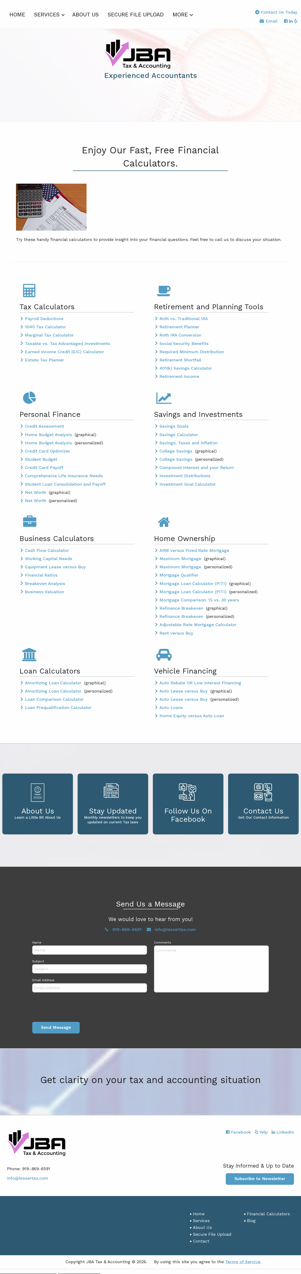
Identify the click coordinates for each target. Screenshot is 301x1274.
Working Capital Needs (48, 557)
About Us (85, 14)
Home (17, 14)
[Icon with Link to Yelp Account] (295, 21)
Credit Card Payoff (44, 466)
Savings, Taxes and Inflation (188, 441)
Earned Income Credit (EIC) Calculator (64, 351)
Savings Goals (174, 425)
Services (46, 14)
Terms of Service (242, 1261)
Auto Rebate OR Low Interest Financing (200, 682)
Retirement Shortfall (180, 359)
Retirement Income (179, 375)
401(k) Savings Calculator (185, 367)
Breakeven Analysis (45, 582)
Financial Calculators (268, 1213)
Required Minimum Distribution (191, 351)
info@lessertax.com (27, 1177)
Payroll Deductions (44, 317)
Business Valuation (44, 591)
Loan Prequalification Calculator (58, 706)
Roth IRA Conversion (180, 334)
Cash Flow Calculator (47, 549)
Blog (251, 1219)
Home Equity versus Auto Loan (191, 715)
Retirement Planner (179, 326)
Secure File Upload (136, 14)
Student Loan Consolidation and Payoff (65, 483)
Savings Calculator (178, 433)
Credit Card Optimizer (47, 450)
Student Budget (41, 458)
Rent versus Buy (176, 632)
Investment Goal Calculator (187, 483)
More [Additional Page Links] (180, 14)
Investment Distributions (184, 474)
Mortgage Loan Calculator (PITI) (193, 582)
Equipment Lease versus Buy (55, 566)
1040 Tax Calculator (45, 326)
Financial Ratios (41, 574)
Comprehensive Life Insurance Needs (64, 474)
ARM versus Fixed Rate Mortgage (194, 549)
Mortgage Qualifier (178, 574)
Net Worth (36, 491)
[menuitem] (17, 13)
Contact (201, 1240)
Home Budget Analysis (49, 433)
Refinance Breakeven (182, 607)
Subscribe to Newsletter (259, 1177)
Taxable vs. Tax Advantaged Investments (67, 342)
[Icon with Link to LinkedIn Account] (291, 21)
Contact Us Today (276, 12)
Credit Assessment (44, 425)
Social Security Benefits (184, 342)
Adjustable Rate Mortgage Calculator (198, 623)
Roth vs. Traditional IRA (183, 317)
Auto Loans (171, 706)
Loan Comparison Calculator (54, 698)
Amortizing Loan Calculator (54, 682)
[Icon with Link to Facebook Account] (286, 21)
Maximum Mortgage (181, 557)
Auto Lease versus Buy (184, 690)
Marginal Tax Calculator (49, 334)
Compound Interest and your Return (196, 466)
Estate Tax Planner (44, 359)
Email (268, 22)
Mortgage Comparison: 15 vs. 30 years (199, 599)
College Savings (176, 450)
